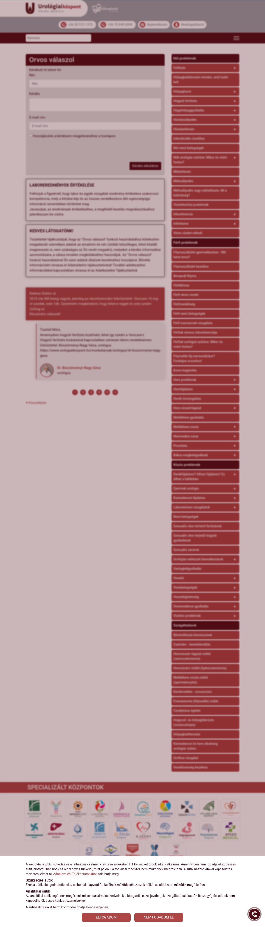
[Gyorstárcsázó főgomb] (254, 914)
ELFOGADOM (104, 917)
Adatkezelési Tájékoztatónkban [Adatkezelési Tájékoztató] (75, 873)
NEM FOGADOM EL (160, 917)
